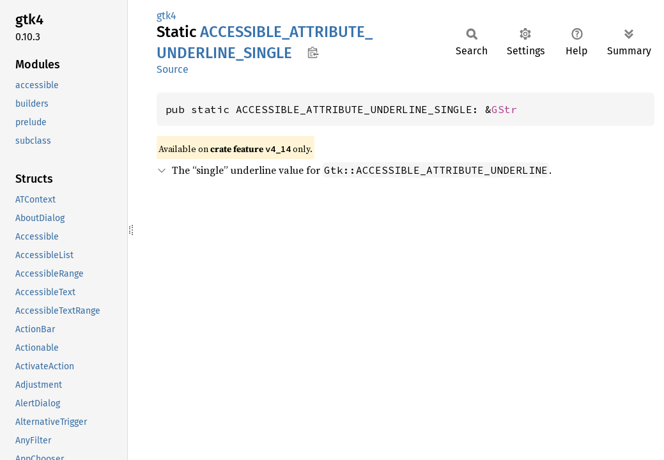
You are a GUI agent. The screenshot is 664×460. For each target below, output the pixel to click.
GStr (504, 109)
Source (173, 69)
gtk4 (166, 16)
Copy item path (312, 52)
